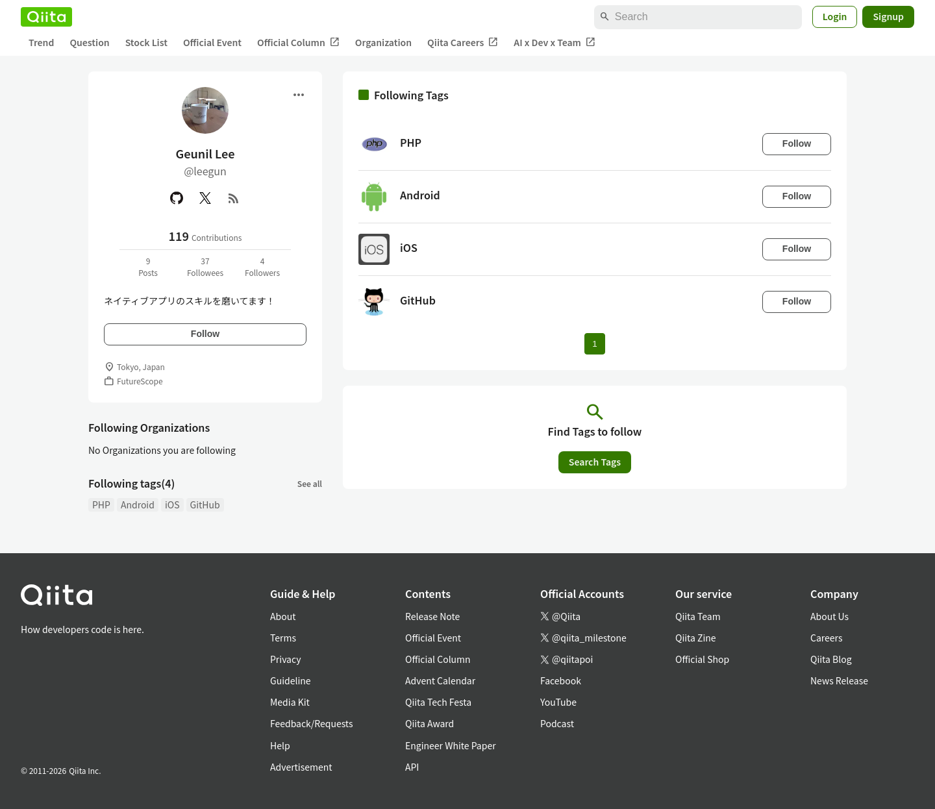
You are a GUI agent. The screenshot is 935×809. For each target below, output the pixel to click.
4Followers (262, 266)
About (282, 616)
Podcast (557, 723)
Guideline (290, 680)
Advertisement (301, 766)
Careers (826, 637)
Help (280, 745)
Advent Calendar (440, 680)
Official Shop (702, 659)
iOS (172, 504)
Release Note (432, 616)
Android (138, 504)
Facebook (560, 680)
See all (309, 483)
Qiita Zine (695, 637)
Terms (283, 637)
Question (89, 42)
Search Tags (595, 461)
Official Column (298, 42)
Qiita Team (698, 616)
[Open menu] (299, 95)
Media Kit (290, 701)
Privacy (285, 659)
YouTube (558, 701)
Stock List (146, 42)
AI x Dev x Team (554, 42)
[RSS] (233, 198)
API (412, 766)
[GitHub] (176, 198)
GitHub (205, 504)
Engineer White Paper (450, 745)
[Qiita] (46, 17)
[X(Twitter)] (205, 198)
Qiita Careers (462, 42)
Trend (41, 42)
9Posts (148, 266)
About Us (829, 616)
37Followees (205, 266)
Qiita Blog (831, 659)
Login (835, 16)
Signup (888, 16)
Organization (383, 42)
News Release (839, 680)
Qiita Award (429, 723)
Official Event (212, 42)
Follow (205, 334)
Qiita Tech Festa (438, 701)
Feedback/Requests (311, 723)
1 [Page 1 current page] (594, 344)
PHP (101, 504)
